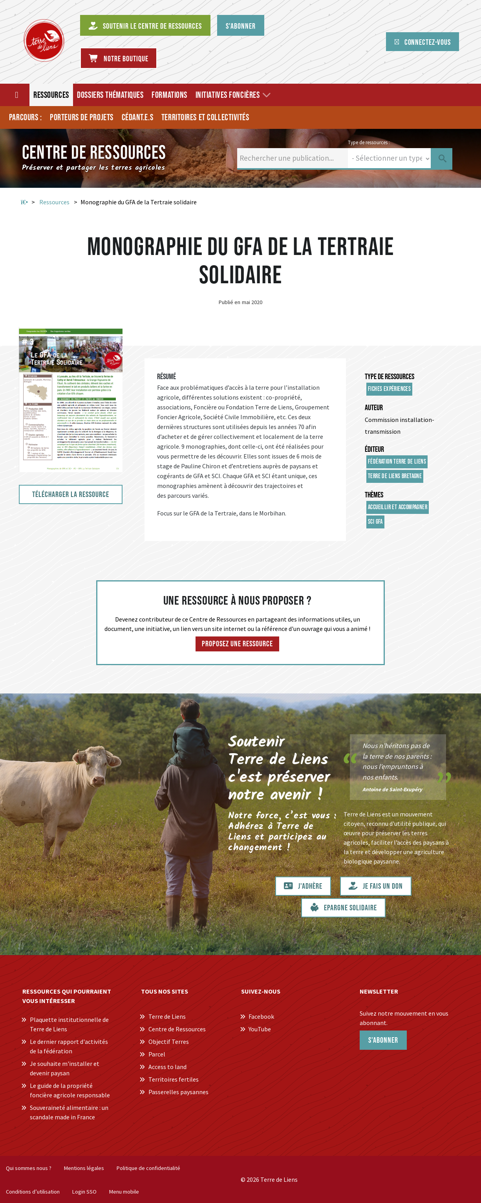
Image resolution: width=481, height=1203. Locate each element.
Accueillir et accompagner (397, 507)
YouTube (260, 1029)
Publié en (229, 302)
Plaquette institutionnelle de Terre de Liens (69, 1024)
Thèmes (374, 495)
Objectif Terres (168, 1041)
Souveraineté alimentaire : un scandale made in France (69, 1112)
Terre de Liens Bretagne (395, 476)
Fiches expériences (389, 389)
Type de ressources (389, 376)
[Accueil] (17, 95)
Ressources (54, 202)
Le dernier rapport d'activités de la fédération (69, 1046)
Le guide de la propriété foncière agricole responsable (70, 1090)
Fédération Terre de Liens (397, 462)
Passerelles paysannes (178, 1092)
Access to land (167, 1067)
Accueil (24, 202)
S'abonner (383, 1040)
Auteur (374, 408)
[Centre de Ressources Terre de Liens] (44, 40)
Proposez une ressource (237, 644)
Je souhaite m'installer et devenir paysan (64, 1068)
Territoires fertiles (173, 1079)
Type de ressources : (369, 142)
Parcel (156, 1054)
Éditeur (374, 449)
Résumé (166, 376)
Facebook (261, 1016)
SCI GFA (375, 522)
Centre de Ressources (177, 1029)
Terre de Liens (167, 1016)
